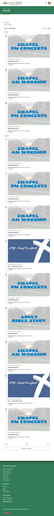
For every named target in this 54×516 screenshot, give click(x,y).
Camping (5, 486)
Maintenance (6, 478)
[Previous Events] (6, 444)
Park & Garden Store (7, 473)
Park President (6, 491)
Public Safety (6, 475)
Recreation (5, 477)
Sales (4, 488)
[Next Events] (48, 444)
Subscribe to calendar (26, 448)
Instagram (9, 513)
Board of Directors (7, 470)
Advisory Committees (8, 468)
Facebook (4, 513)
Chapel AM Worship (13, 95)
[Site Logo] (12, 3)
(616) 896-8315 (7, 501)
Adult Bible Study (12, 333)
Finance (4, 490)
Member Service (6, 472)
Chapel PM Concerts (13, 61)
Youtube (7, 513)
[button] (46, 3)
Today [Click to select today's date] (27, 444)
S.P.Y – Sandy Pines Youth (15, 266)
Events (5, 24)
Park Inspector (6, 480)
